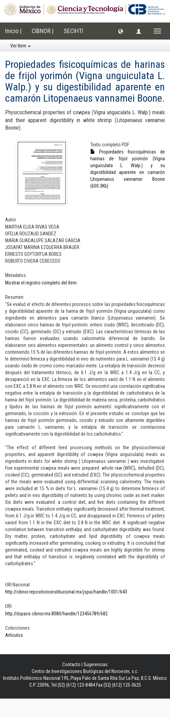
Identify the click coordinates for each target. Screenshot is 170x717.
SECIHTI (73, 30)
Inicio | (13, 30)
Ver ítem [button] (20, 45)
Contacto (71, 664)
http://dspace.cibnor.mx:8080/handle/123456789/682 (56, 613)
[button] (120, 31)
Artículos (14, 635)
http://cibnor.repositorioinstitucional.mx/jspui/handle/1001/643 (66, 592)
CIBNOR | (42, 30)
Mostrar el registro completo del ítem (41, 283)
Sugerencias (95, 664)
